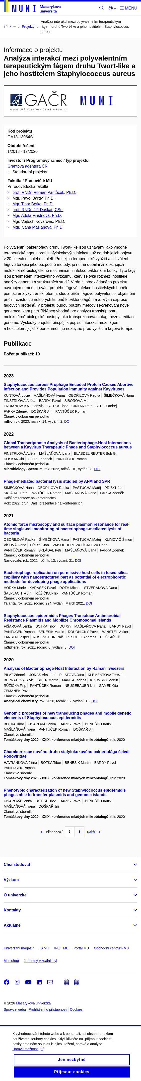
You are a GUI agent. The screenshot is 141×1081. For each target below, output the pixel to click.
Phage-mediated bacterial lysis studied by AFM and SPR (57, 481)
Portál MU (81, 948)
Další (93, 832)
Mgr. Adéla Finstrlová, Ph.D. (37, 215)
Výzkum (11, 880)
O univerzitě (15, 895)
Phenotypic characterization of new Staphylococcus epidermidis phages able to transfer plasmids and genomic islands (65, 792)
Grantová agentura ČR (27, 166)
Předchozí (52, 832)
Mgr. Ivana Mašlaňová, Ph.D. (38, 227)
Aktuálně (12, 925)
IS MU (44, 948)
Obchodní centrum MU (111, 948)
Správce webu (15, 1009)
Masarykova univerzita (33, 1003)
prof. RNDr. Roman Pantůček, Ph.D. (44, 192)
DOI (67, 421)
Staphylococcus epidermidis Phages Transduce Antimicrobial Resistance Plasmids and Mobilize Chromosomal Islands (62, 618)
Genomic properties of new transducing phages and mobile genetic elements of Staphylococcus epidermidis (67, 715)
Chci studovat (17, 864)
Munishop (11, 961)
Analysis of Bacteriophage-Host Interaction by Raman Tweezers (64, 668)
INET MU (61, 948)
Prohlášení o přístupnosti (48, 1009)
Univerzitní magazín (19, 948)
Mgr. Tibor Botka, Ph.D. (33, 204)
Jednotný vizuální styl (40, 961)
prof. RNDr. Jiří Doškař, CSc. (37, 210)
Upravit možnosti (28, 1053)
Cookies (76, 1009)
